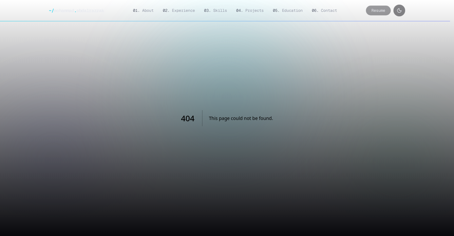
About (143, 10)
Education (288, 10)
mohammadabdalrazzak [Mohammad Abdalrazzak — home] (76, 10)
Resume (378, 10)
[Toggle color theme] (399, 10)
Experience (179, 10)
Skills (215, 10)
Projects (250, 10)
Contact (324, 10)
